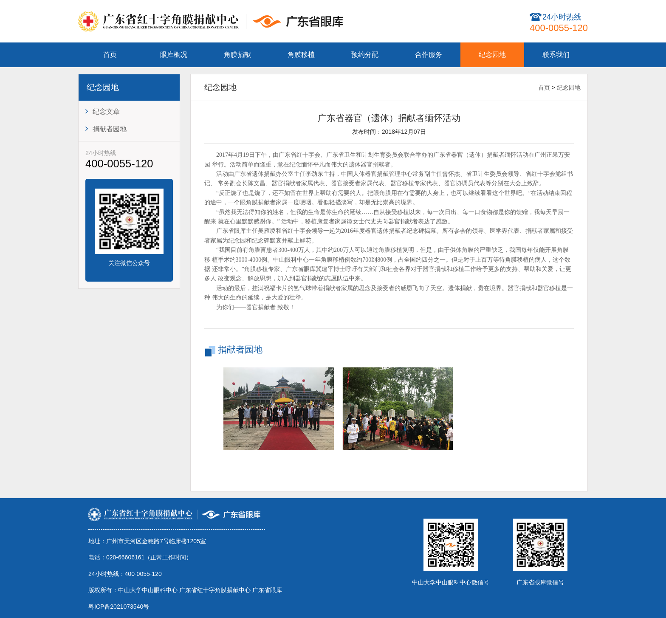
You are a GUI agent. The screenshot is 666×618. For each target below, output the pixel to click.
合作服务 (428, 54)
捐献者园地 (106, 129)
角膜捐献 (237, 54)
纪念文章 (102, 111)
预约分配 (364, 54)
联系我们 (556, 54)
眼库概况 (173, 54)
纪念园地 (492, 54)
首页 (110, 54)
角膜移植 (301, 54)
